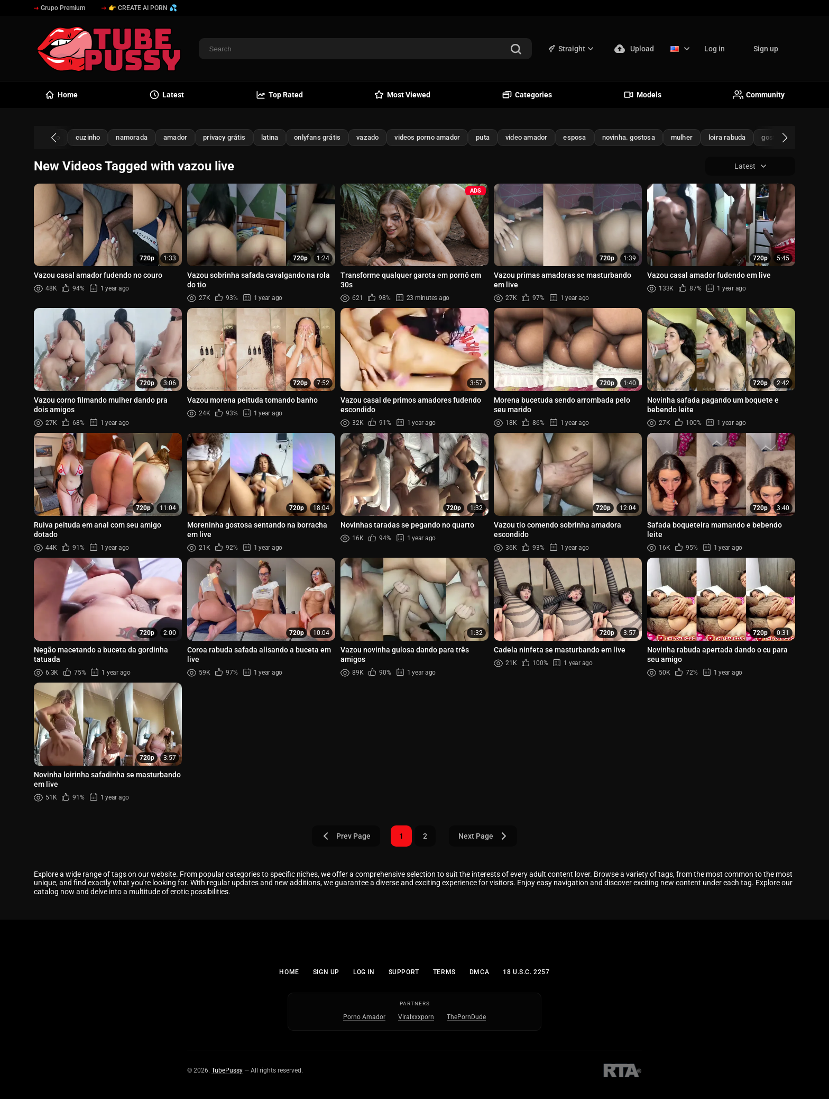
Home (289, 972)
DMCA (479, 972)
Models (642, 94)
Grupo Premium (59, 8)
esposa (574, 137)
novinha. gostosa (628, 137)
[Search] (516, 50)
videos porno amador (427, 137)
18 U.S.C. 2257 (526, 972)
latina (269, 137)
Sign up (765, 48)
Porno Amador (364, 1017)
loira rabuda (726, 137)
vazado (367, 137)
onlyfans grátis (317, 137)
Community (759, 94)
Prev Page (346, 836)
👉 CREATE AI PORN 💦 (139, 8)
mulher (682, 137)
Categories (527, 94)
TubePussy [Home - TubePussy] (227, 1070)
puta (483, 137)
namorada (132, 137)
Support (404, 972)
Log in (714, 48)
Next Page (483, 836)
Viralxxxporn (416, 1017)
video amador (526, 137)
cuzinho (88, 137)
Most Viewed (402, 94)
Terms (444, 972)
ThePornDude (466, 1017)
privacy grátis (224, 137)
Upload (634, 48)
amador (175, 137)
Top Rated (279, 94)
